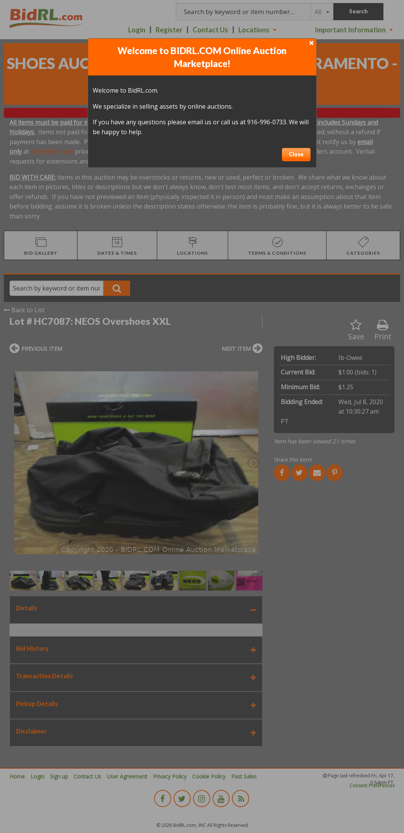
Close (296, 154)
